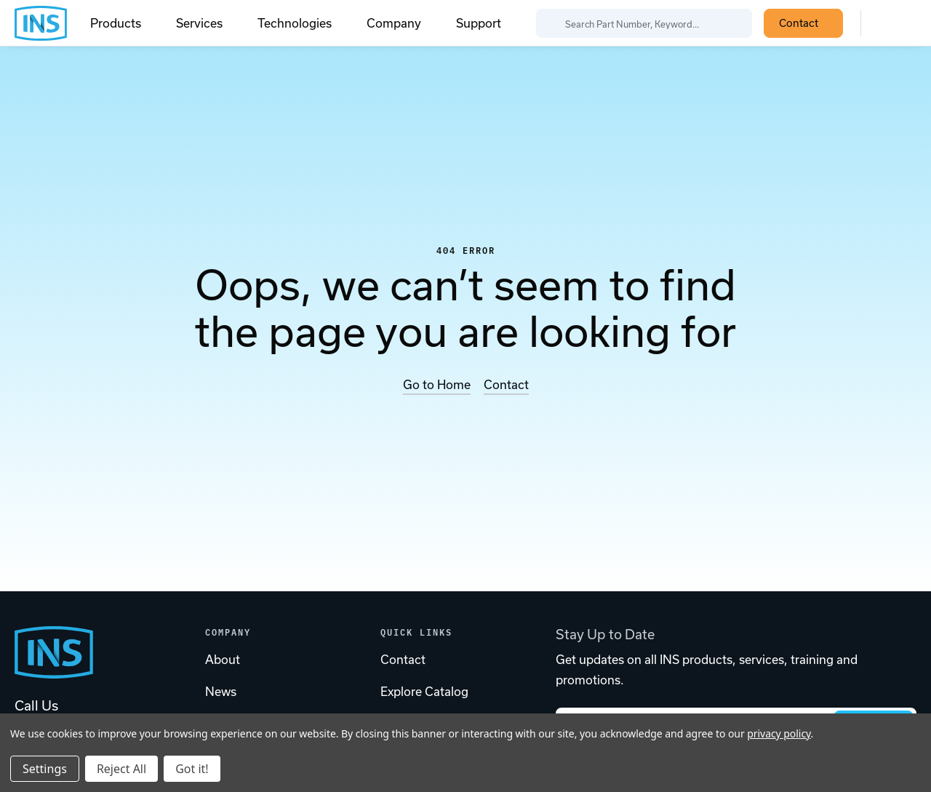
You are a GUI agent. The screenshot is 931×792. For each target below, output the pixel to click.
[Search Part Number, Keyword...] (644, 23)
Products (124, 23)
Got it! (191, 769)
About (222, 659)
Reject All (121, 769)
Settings (45, 769)
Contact (807, 23)
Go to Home (437, 384)
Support (478, 23)
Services (208, 23)
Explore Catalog (424, 691)
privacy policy (778, 733)
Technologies (303, 23)
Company (403, 23)
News (220, 691)
